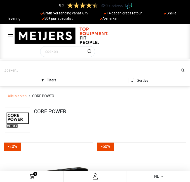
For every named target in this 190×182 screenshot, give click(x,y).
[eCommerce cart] (32, 176)
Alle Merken (17, 96)
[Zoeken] (89, 52)
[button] (142, 80)
